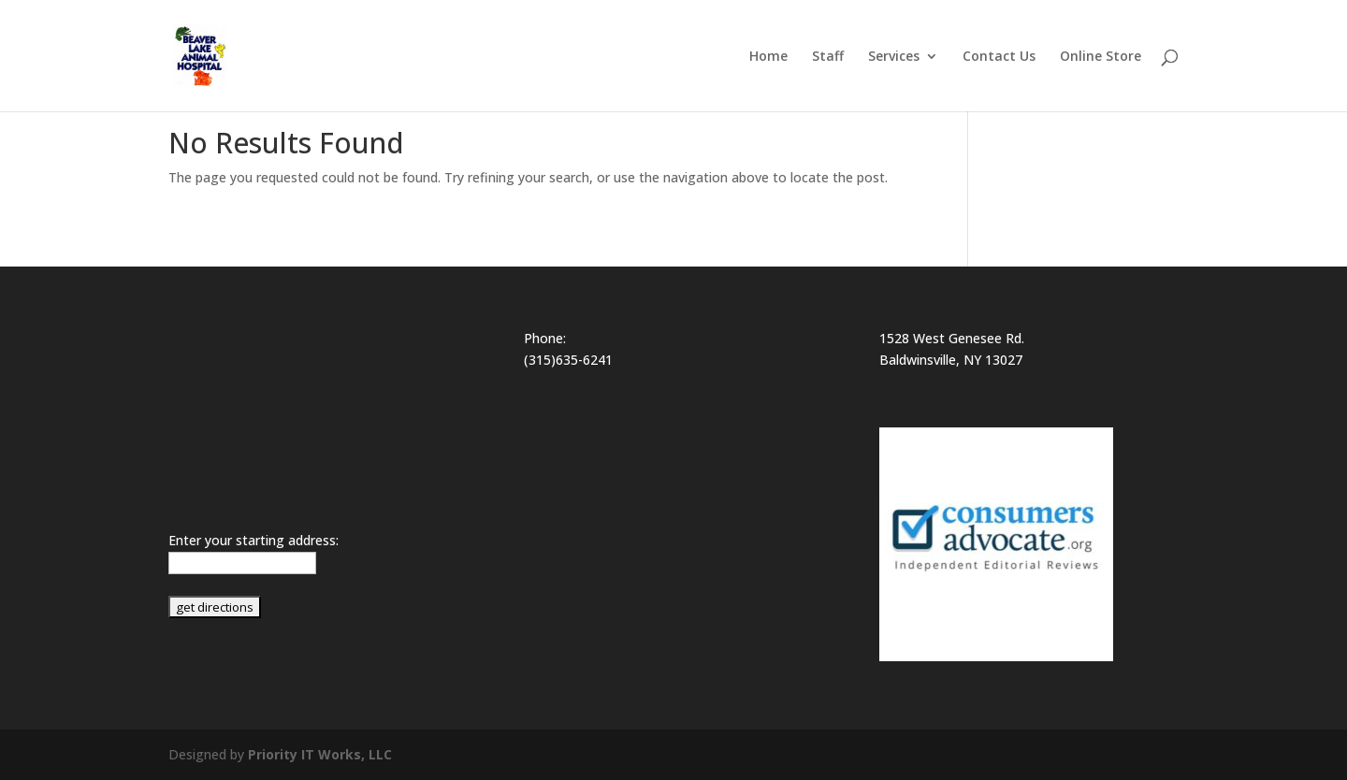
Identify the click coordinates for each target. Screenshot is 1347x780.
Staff (828, 57)
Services (894, 57)
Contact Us (999, 57)
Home (768, 57)
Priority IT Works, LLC (320, 754)
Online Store (1100, 57)
